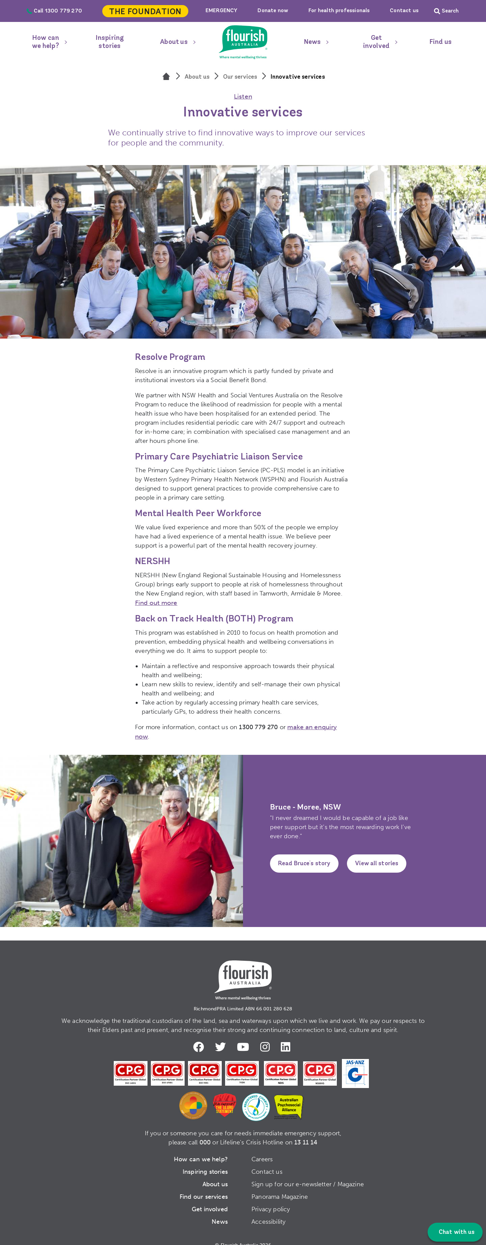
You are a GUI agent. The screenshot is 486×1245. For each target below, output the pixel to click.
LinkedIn (288, 1036)
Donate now (273, 11)
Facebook (198, 1036)
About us (173, 42)
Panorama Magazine (279, 1186)
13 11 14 (305, 1132)
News (312, 42)
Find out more (155, 602)
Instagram (267, 1036)
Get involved (376, 42)
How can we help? (45, 42)
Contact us (404, 11)
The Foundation (145, 12)
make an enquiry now (318, 726)
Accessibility (268, 1211)
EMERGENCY (222, 11)
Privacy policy (270, 1198)
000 (205, 1132)
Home (243, 42)
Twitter (220, 1036)
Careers (262, 1149)
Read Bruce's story (304, 853)
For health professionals (339, 11)
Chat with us (456, 1232)
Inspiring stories (110, 42)
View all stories (377, 853)
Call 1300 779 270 (54, 11)
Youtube (244, 1036)
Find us (440, 42)
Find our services (204, 1186)
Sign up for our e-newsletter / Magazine (307, 1173)
